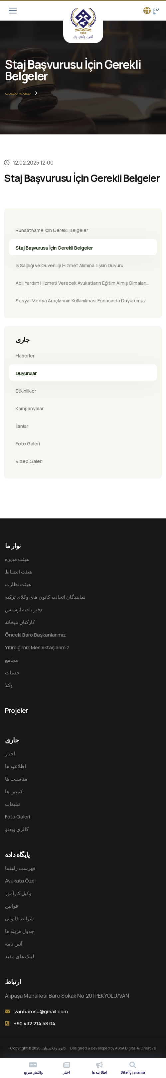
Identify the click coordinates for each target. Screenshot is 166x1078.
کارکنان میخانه (20, 622)
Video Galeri (29, 461)
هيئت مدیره (17, 559)
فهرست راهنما (20, 868)
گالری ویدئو (17, 829)
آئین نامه (13, 943)
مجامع (11, 659)
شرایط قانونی (19, 918)
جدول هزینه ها (19, 931)
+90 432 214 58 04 (34, 1023)
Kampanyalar (30, 408)
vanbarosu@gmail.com (41, 1011)
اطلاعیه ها (15, 766)
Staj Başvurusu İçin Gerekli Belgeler (54, 248)
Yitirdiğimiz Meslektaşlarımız (37, 647)
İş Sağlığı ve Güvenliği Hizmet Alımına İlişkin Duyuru (69, 265)
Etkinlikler (26, 391)
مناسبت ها (16, 778)
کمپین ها (14, 791)
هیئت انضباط (18, 571)
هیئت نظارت (18, 584)
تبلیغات (12, 804)
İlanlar (22, 426)
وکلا (9, 685)
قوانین (11, 905)
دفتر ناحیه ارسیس (23, 609)
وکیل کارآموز (18, 893)
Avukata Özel (20, 880)
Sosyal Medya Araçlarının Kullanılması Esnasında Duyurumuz (81, 300)
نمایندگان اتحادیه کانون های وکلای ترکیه (45, 596)
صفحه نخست (18, 93)
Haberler (25, 355)
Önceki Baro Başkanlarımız (35, 634)
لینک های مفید (19, 956)
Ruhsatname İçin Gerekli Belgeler (52, 230)
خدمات (12, 672)
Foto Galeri (28, 443)
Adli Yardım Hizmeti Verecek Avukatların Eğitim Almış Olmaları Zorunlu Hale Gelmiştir (81, 285)
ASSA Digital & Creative (135, 1047)
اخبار (10, 753)
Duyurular (26, 373)
